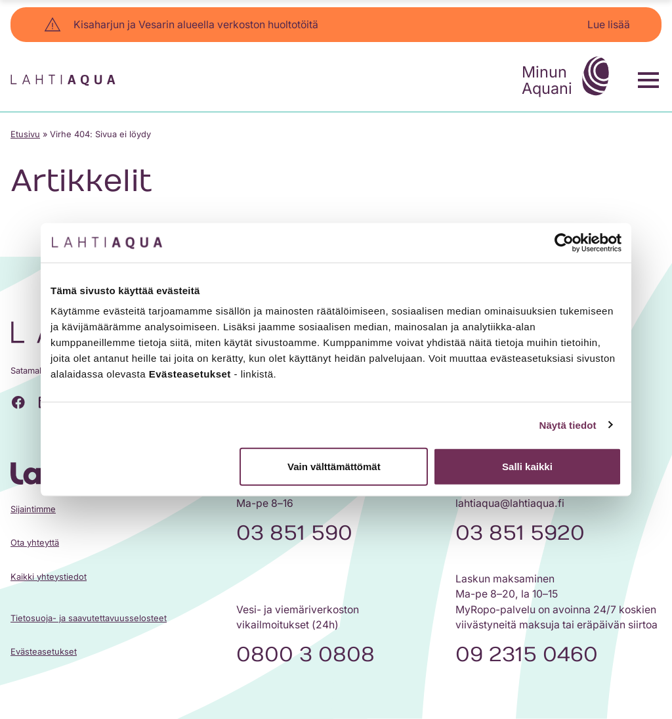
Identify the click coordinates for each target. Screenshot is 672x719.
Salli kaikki (527, 466)
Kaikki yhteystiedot (48, 577)
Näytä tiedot (568, 424)
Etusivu (25, 134)
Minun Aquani (569, 78)
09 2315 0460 (526, 654)
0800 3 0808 (305, 654)
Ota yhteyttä (34, 543)
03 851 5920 (520, 533)
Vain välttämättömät (334, 466)
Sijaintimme (33, 509)
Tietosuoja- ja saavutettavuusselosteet (88, 618)
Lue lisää (608, 24)
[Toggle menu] (648, 80)
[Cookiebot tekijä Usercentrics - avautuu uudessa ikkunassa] (564, 242)
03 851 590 (294, 533)
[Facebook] (18, 402)
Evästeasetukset (43, 652)
